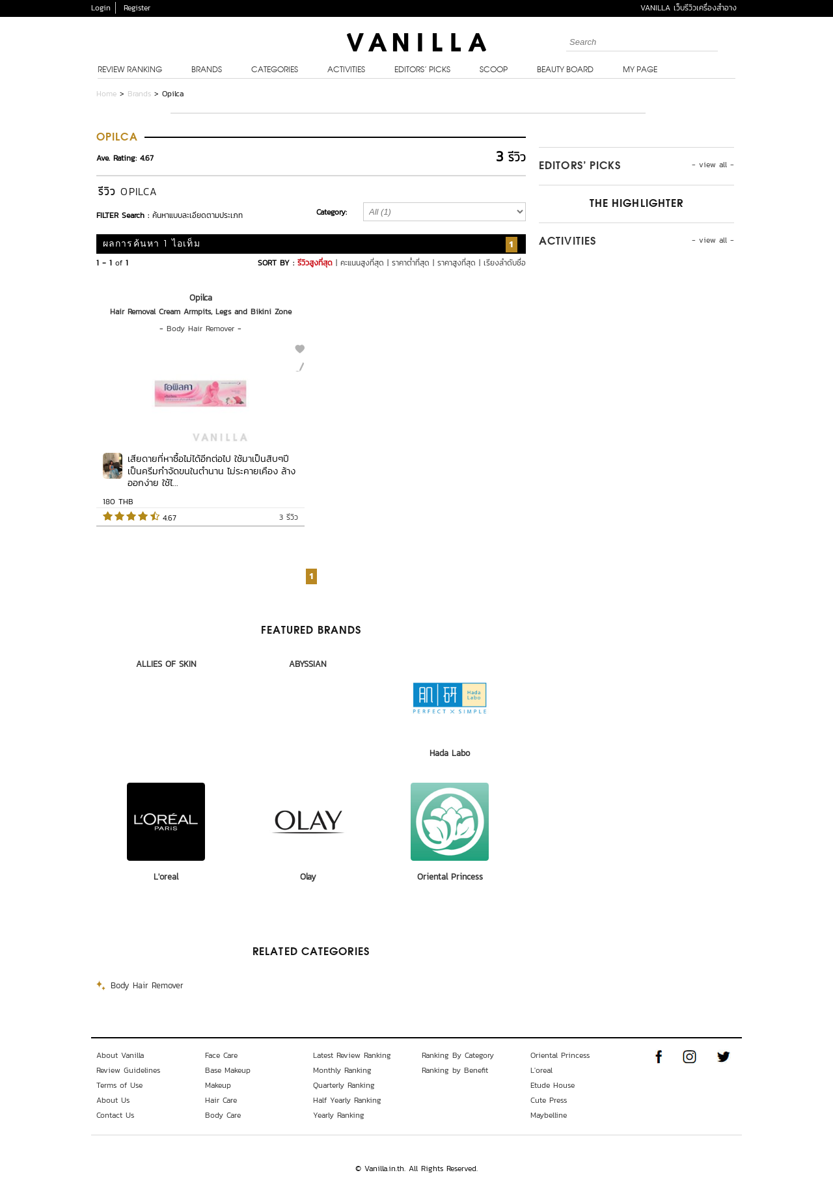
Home (106, 94)
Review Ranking (130, 70)
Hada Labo (450, 753)
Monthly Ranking (342, 1070)
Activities (346, 70)
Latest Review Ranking (352, 1055)
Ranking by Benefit (455, 1070)
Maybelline (548, 1115)
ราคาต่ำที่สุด (411, 263)
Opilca (200, 297)
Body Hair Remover (200, 328)
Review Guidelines (128, 1070)
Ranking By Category (458, 1055)
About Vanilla (120, 1055)
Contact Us (115, 1115)
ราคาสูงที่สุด (456, 263)
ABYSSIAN (308, 664)
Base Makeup (228, 1070)
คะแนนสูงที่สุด (362, 263)
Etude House (552, 1085)
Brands (206, 70)
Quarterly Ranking (344, 1085)
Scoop (494, 70)
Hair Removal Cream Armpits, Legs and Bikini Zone (201, 312)
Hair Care (221, 1100)
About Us (113, 1100)
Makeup (218, 1085)
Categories (274, 70)
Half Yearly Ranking (347, 1100)
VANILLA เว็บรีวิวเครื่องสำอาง (688, 8)
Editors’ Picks (422, 70)
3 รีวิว (288, 517)
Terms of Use (119, 1085)
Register (137, 8)
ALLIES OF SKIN (166, 664)
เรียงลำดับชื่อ (505, 263)
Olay (308, 877)
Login (101, 8)
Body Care (223, 1115)
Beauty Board (565, 70)
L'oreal (166, 877)
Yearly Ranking (338, 1115)
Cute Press (548, 1100)
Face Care (221, 1055)
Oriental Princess (450, 877)
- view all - (713, 164)
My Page (640, 70)
